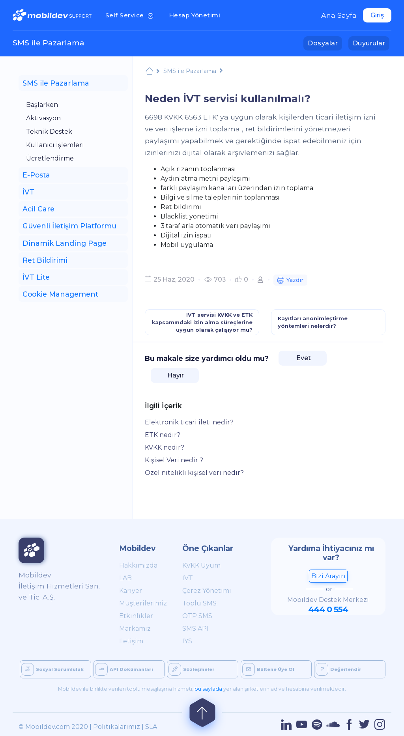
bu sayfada (208, 689)
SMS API (195, 628)
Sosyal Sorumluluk (52, 669)
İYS (187, 641)
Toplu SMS (199, 603)
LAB (125, 578)
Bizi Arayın (328, 576)
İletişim (131, 641)
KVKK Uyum (201, 565)
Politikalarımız (116, 726)
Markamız (135, 628)
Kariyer (130, 590)
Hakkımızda (138, 565)
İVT (187, 578)
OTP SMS (197, 616)
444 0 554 (328, 609)
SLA (151, 726)
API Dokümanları (124, 669)
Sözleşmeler (191, 669)
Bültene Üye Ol (268, 669)
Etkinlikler (136, 616)
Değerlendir (338, 669)
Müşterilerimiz (142, 603)
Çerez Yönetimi (206, 590)
